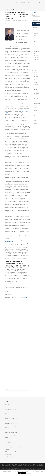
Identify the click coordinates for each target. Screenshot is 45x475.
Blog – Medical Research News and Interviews (12, 410)
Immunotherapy (24, 20)
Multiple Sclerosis (8, 22)
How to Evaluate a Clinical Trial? (36, 98)
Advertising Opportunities (10, 406)
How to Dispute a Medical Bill (11, 418)
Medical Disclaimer (8, 437)
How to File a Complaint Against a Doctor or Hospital (36, 79)
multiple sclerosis (14, 392)
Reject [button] (24, 473)
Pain (34, 63)
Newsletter (7, 440)
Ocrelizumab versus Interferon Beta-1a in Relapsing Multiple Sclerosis (17, 263)
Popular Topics (10, 7)
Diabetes (35, 47)
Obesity (35, 61)
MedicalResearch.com (24, 291)
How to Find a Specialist (10, 430)
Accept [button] (20, 473)
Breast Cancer (36, 39)
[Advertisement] (17, 344)
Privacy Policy (7, 445)
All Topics (35, 68)
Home (6, 416)
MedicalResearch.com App (36, 24)
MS (8, 392)
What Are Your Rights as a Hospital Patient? (12, 457)
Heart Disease (37, 51)
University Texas (18, 22)
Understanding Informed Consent (37, 115)
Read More (29, 473)
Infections (36, 55)
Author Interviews (17, 20)
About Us (19, 7)
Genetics (35, 49)
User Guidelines (8, 454)
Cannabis (35, 44)
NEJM (14, 22)
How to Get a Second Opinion (11, 432)
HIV (34, 53)
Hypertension (36, 57)
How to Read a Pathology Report (37, 89)
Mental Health (36, 59)
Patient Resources (11, 9)
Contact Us (26, 7)
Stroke (35, 66)
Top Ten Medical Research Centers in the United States (36, 108)
